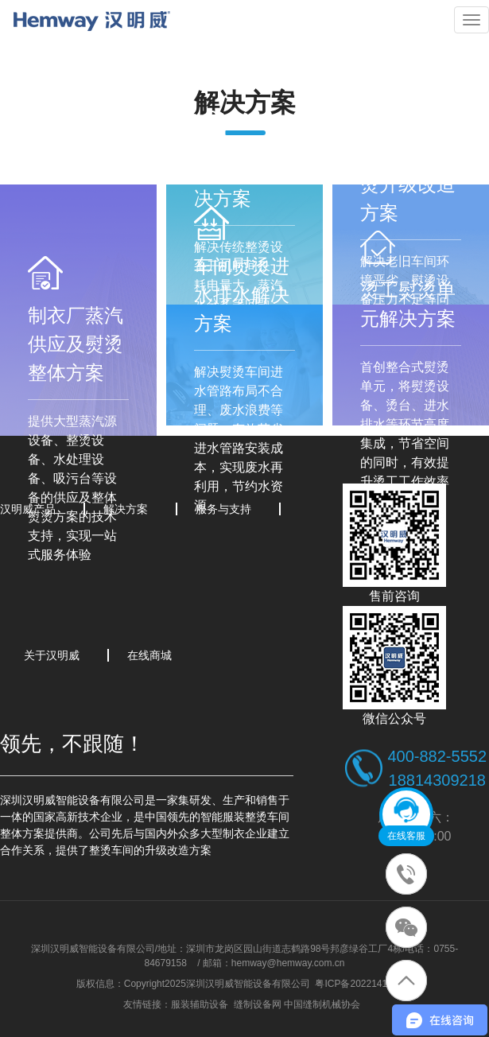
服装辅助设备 (199, 1004)
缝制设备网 (257, 1004)
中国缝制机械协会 (322, 1004)
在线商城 (149, 655)
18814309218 (437, 780)
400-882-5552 (437, 756)
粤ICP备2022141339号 (364, 983)
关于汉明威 (52, 655)
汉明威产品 (28, 509)
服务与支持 (223, 509)
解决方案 (125, 509)
